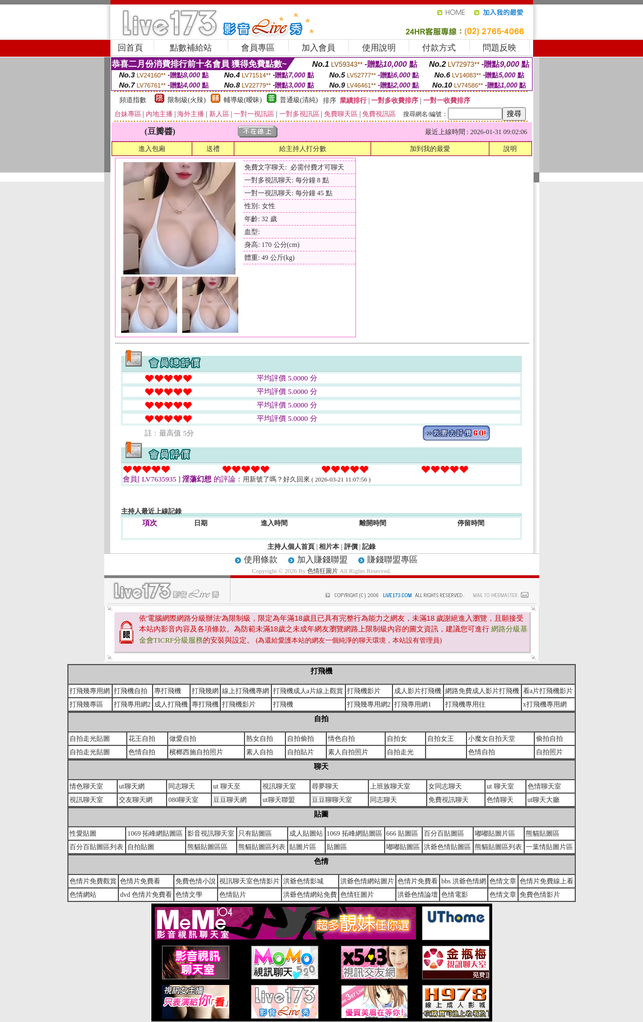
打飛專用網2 (132, 704)
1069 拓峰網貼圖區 (155, 833)
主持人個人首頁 (290, 547)
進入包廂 (151, 149)
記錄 (369, 547)
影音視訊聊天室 (210, 833)
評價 (351, 547)
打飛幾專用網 (90, 691)
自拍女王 (440, 739)
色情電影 (454, 895)
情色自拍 (341, 739)
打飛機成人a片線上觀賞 (308, 691)
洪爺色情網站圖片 (367, 881)
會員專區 (258, 47)
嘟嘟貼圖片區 (495, 833)
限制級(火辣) (187, 100)
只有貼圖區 (255, 833)
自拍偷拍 (300, 739)
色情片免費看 (140, 881)
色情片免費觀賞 (93, 881)
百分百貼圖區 (444, 833)
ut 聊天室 (500, 786)
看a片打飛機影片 (548, 691)
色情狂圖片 (323, 570)
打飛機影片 (364, 691)
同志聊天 (181, 786)
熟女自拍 (259, 739)
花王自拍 (141, 739)
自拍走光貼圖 (90, 739)
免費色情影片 (540, 895)
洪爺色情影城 (303, 881)
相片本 (329, 547)
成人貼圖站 (306, 833)
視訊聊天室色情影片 (249, 881)
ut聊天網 (131, 786)
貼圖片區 (302, 847)
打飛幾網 (205, 691)
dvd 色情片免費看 (146, 895)
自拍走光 (400, 752)
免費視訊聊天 (448, 800)
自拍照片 (549, 752)
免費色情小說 (195, 881)
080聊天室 (183, 800)
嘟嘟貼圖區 (403, 847)
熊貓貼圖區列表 (261, 847)
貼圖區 (337, 847)
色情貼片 (232, 895)
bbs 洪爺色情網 (463, 881)
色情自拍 (141, 752)
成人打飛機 (171, 704)
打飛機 (283, 704)
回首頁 (130, 47)
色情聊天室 (544, 786)
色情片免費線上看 (546, 881)
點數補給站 (191, 47)
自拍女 (397, 739)
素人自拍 (259, 752)
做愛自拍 (182, 739)
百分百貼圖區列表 (96, 847)
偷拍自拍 (549, 739)
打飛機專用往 (465, 704)
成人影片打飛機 (417, 691)
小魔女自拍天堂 (491, 739)
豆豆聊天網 (230, 800)
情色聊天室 (86, 786)
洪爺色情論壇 (417, 895)
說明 (510, 149)
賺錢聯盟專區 (392, 559)
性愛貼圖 (83, 833)
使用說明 (379, 47)
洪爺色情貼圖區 (447, 847)
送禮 (213, 149)
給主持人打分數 (302, 149)
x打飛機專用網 (545, 704)
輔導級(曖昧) (243, 100)
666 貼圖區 (402, 833)
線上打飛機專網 (245, 691)
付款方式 (439, 47)
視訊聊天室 (279, 786)
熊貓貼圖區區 (207, 847)
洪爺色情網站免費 (310, 895)
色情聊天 (500, 800)
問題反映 (499, 47)
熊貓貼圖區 (542, 833)
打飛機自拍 (130, 691)
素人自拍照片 (348, 752)
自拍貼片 (300, 752)
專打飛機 (167, 691)
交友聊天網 (135, 800)
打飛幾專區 (86, 704)
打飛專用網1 (412, 704)
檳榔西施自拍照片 (196, 752)
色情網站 (83, 895)
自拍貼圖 (140, 847)
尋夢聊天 (325, 786)
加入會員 (318, 47)
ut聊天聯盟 (278, 800)
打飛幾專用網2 (369, 704)
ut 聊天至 (226, 786)
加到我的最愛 (430, 149)
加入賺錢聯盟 (322, 559)
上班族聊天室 (390, 786)
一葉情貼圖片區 (549, 847)
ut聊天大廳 (543, 800)
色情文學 (188, 895)
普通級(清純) (299, 100)
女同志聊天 (445, 786)
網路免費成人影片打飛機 (482, 691)
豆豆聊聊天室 (332, 800)
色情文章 (502, 881)
